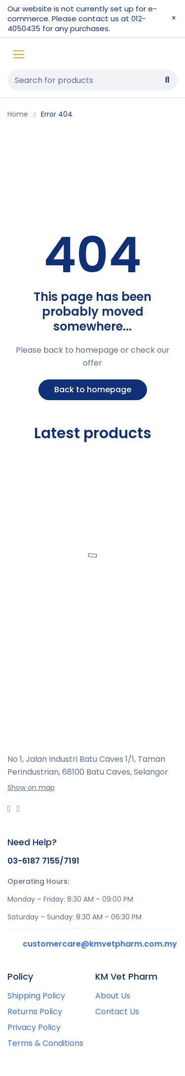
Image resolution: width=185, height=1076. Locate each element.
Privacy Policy (34, 1027)
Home (17, 114)
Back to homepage (92, 389)
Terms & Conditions (45, 1043)
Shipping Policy (36, 995)
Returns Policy (34, 1011)
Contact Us (117, 1011)
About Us (112, 995)
